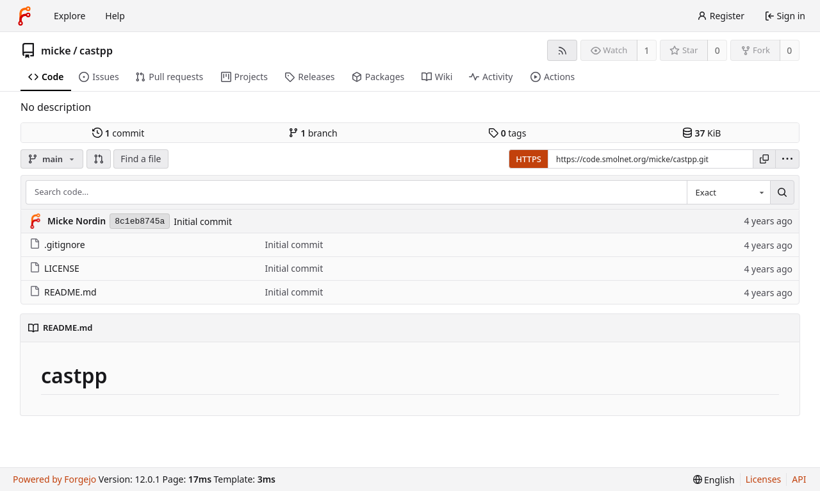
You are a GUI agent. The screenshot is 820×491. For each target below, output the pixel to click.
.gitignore (57, 244)
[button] (98, 159)
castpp (96, 50)
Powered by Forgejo (54, 479)
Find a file (140, 159)
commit (118, 133)
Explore (69, 16)
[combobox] (728, 192)
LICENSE (54, 268)
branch (313, 133)
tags (507, 133)
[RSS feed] (562, 50)
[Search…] (782, 192)
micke (56, 50)
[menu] (787, 159)
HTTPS (528, 159)
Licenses (764, 479)
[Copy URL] (764, 159)
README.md (63, 292)
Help (115, 16)
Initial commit (203, 221)
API (799, 479)
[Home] (24, 16)
